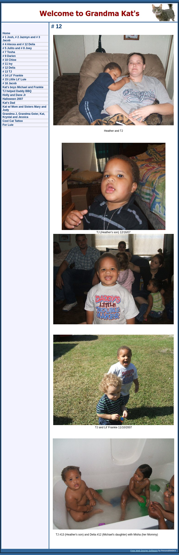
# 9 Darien (9, 56)
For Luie (8, 124)
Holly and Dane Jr (14, 95)
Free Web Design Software (144, 550)
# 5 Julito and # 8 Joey (17, 48)
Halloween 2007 (13, 99)
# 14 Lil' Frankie (13, 75)
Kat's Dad (9, 102)
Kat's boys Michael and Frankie (23, 87)
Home (6, 33)
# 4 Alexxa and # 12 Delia (19, 44)
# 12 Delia (9, 67)
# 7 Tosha (9, 52)
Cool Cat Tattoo (13, 121)
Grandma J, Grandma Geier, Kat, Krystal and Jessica (24, 115)
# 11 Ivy (7, 63)
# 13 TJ (7, 71)
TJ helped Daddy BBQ (17, 91)
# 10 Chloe (9, 60)
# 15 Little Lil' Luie (14, 79)
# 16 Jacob (10, 83)
